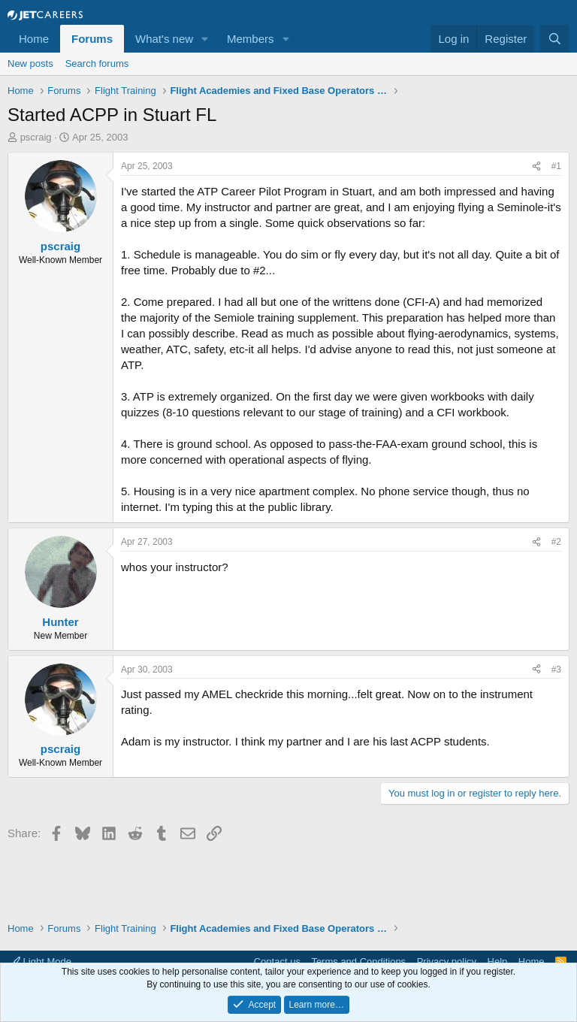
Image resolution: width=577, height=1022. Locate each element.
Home (34, 38)
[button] (205, 39)
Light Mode (41, 961)
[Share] (536, 166)
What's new (164, 38)
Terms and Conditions (358, 961)
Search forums (97, 63)
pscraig (36, 137)
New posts (30, 63)
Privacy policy (446, 961)
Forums (92, 38)
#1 (556, 166)
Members (250, 38)
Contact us (277, 961)
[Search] (554, 39)
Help (498, 961)
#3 (556, 669)
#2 (556, 542)
